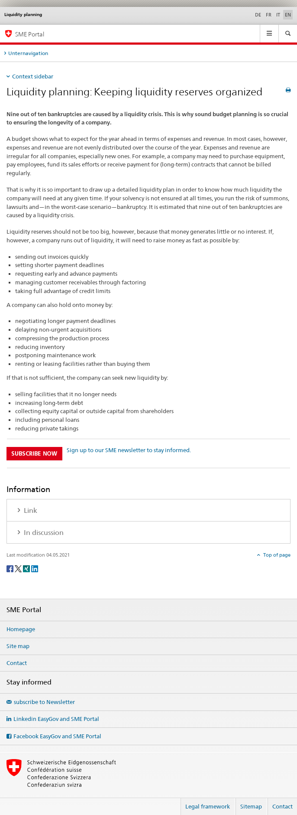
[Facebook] (10, 568)
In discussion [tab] (43, 532)
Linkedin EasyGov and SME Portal (56, 718)
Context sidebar (32, 76)
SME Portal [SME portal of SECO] (29, 34)
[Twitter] (19, 568)
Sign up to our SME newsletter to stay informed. (129, 450)
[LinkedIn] (34, 568)
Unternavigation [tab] (28, 53)
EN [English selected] (288, 15)
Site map (17, 645)
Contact (16, 662)
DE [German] (258, 15)
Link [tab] (29, 510)
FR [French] (268, 15)
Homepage (20, 629)
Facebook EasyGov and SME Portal (57, 736)
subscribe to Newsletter (44, 701)
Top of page (276, 555)
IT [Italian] (278, 15)
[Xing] (27, 568)
